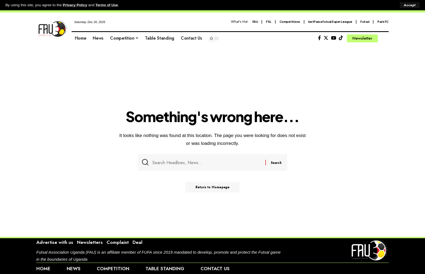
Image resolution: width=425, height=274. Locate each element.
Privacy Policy (75, 5)
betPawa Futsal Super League (330, 21)
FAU (255, 21)
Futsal (364, 21)
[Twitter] (326, 38)
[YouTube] (333, 38)
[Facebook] (319, 38)
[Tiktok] (340, 38)
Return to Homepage (212, 188)
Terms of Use (107, 5)
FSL (268, 21)
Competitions (289, 21)
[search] (384, 38)
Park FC (383, 21)
